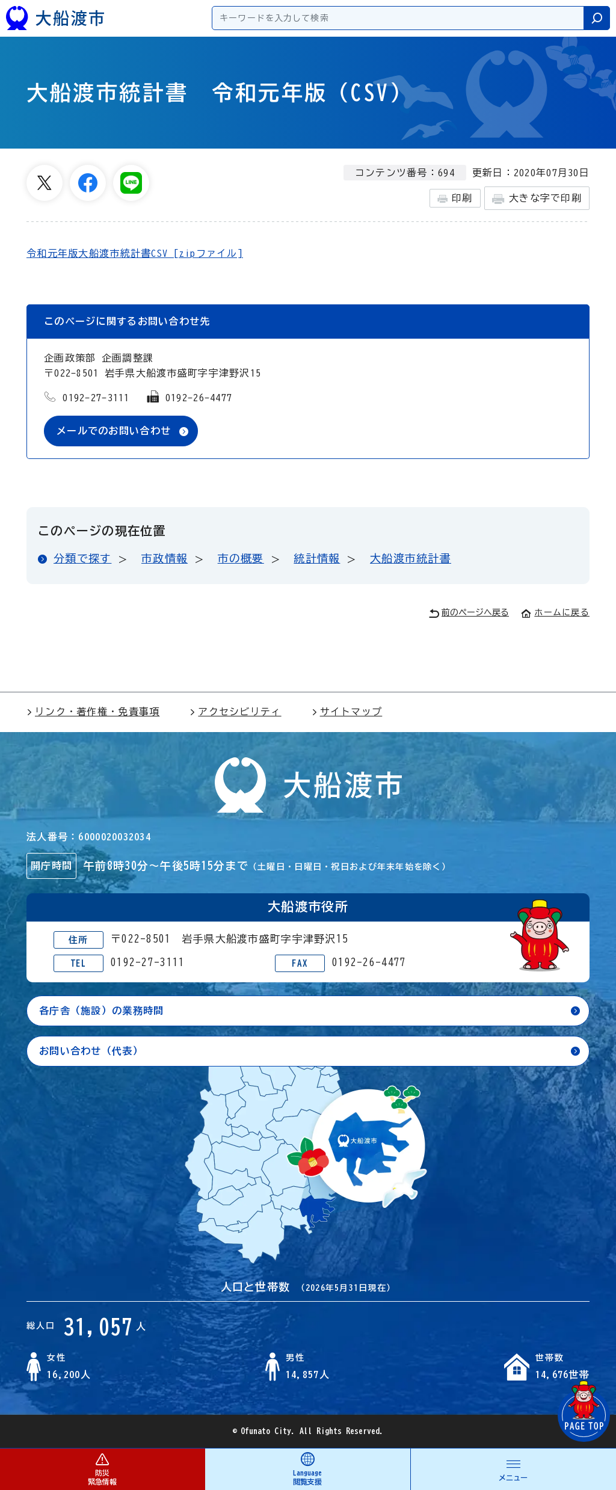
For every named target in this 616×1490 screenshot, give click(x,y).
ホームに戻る (555, 612)
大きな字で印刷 (537, 198)
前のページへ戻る (469, 613)
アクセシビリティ (235, 711)
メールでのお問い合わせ (114, 431)
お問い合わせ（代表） (91, 1051)
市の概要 (241, 558)
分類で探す (82, 558)
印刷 (455, 198)
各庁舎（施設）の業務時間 (101, 1010)
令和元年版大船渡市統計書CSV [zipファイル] (134, 253)
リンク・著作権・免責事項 (92, 711)
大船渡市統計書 (410, 558)
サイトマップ (347, 711)
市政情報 (164, 558)
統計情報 (317, 558)
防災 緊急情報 (102, 1468)
